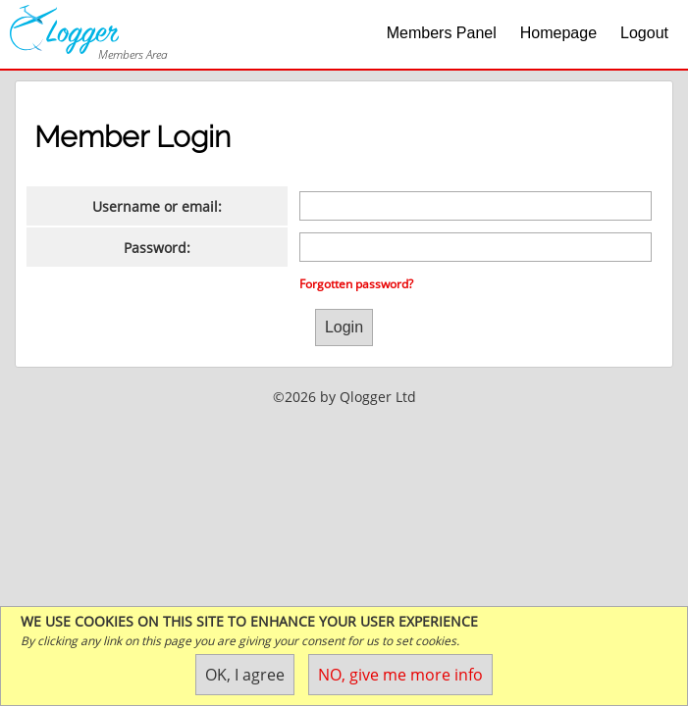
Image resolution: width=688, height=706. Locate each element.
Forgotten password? (356, 284)
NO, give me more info (400, 674)
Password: (157, 247)
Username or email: (157, 206)
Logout (644, 33)
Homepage (558, 33)
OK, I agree (245, 674)
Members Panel (442, 33)
